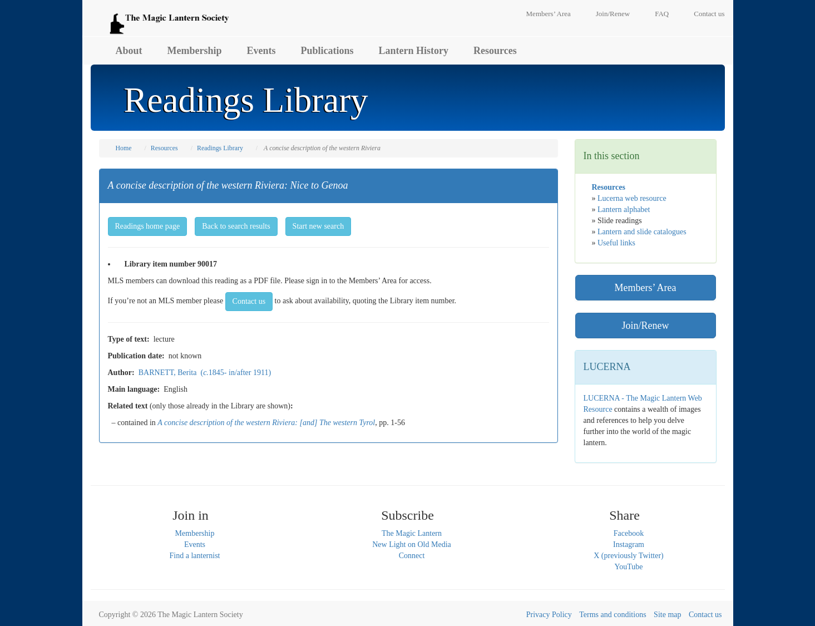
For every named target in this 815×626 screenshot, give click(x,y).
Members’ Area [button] (645, 287)
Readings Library (220, 148)
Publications (327, 50)
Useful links (616, 243)
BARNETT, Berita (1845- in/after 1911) (205, 372)
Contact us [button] (249, 301)
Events (261, 50)
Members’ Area (548, 13)
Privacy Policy (549, 614)
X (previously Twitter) (629, 555)
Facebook (629, 533)
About (129, 50)
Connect (412, 555)
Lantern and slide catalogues (641, 232)
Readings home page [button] (147, 226)
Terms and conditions (612, 614)
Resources (495, 50)
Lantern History (414, 50)
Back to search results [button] (236, 226)
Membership (194, 50)
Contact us (709, 13)
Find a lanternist (195, 555)
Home (124, 148)
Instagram (628, 544)
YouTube (629, 567)
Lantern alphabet (623, 209)
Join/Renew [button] (645, 325)
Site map (667, 614)
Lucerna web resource (631, 198)
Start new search (318, 226)
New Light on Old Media (411, 544)
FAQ (662, 13)
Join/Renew (613, 13)
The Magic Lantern (412, 533)
